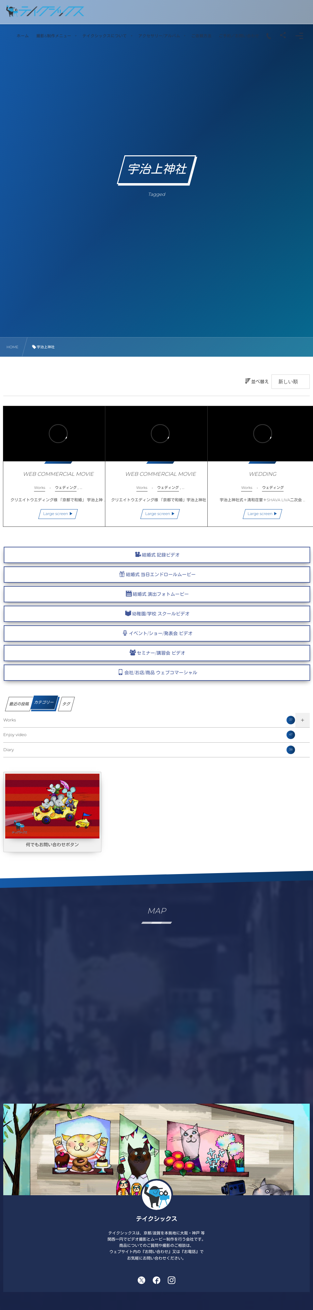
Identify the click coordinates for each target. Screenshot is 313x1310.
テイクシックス (156, 1219)
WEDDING (258, 470)
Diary (149, 750)
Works (149, 720)
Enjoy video (149, 735)
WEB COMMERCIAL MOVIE (54, 470)
